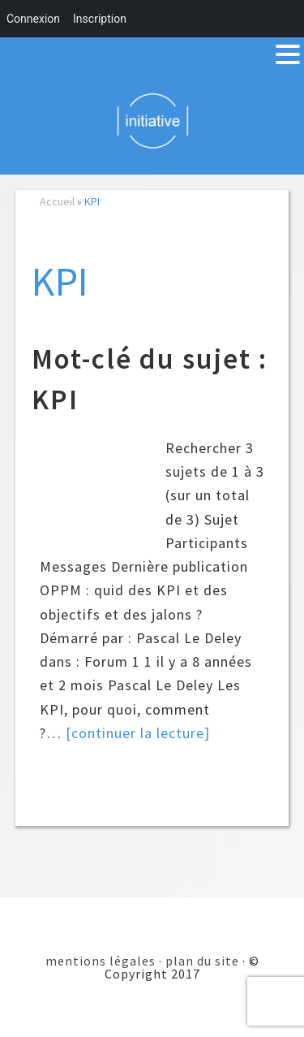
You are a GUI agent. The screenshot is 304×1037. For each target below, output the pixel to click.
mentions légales (100, 961)
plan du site (202, 961)
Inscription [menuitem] (99, 18)
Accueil (57, 201)
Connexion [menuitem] (33, 18)
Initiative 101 (152, 120)
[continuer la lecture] (138, 733)
